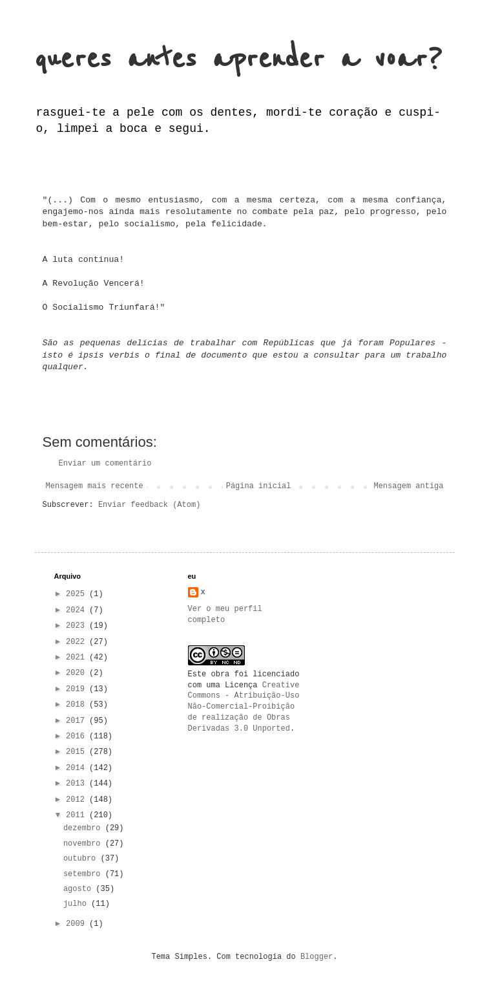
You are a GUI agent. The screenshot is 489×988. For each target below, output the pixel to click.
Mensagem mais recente (94, 486)
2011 (77, 815)
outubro (82, 858)
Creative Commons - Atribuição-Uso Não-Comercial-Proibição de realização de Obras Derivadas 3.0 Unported (244, 707)
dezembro (84, 828)
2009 (77, 924)
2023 (77, 625)
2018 (77, 704)
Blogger (316, 956)
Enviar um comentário (105, 463)
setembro (84, 874)
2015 (77, 752)
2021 (77, 657)
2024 (77, 610)
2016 (77, 736)
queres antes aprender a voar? (238, 59)
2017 (77, 720)
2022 (77, 642)
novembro (84, 843)
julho (77, 903)
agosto (79, 889)
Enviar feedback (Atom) (149, 505)
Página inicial (258, 486)
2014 (77, 768)
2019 (77, 689)
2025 (77, 594)
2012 (77, 799)
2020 (77, 673)
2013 (77, 783)
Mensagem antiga (408, 486)
